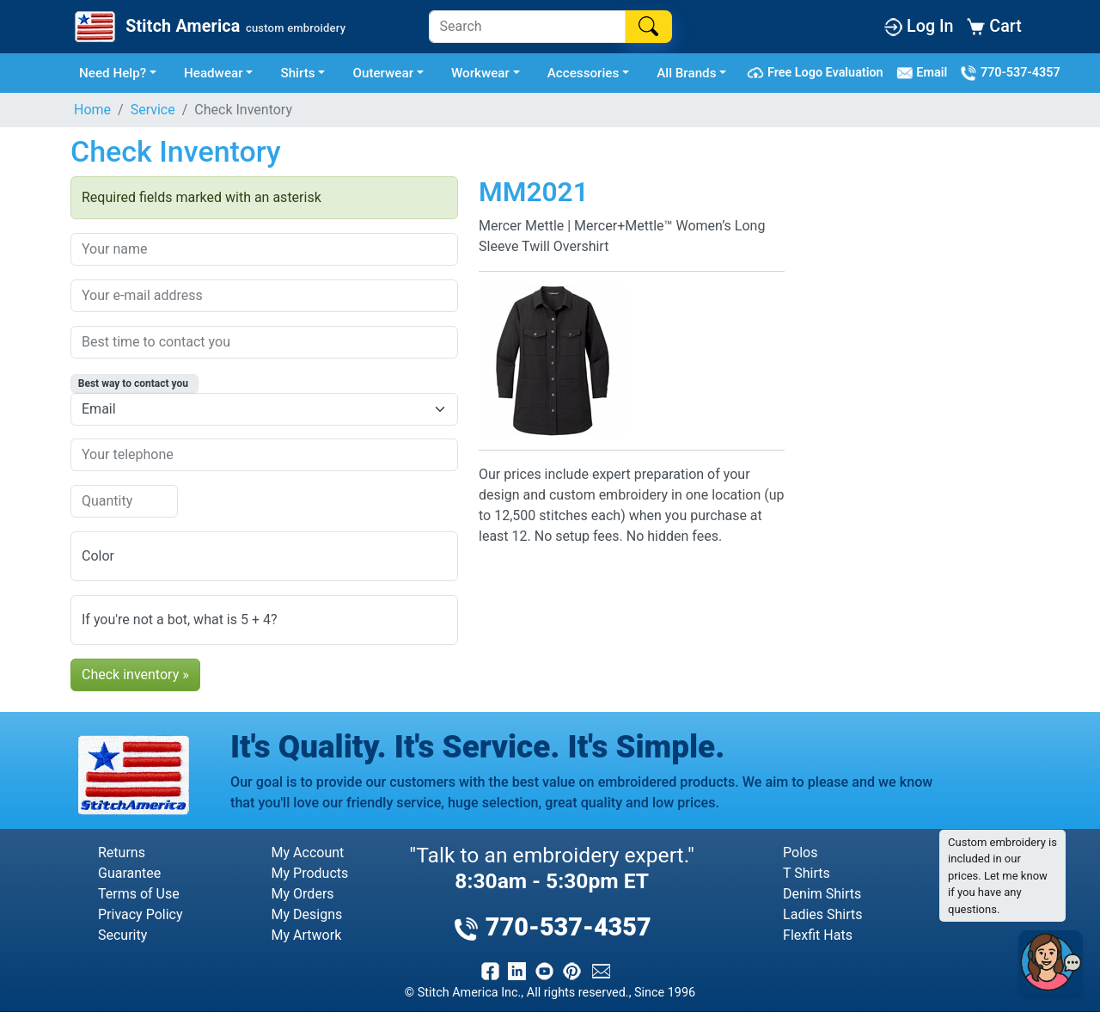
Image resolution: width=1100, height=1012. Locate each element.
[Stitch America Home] (208, 26)
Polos (800, 852)
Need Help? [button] (112, 73)
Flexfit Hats (817, 935)
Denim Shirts (822, 894)
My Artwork (307, 935)
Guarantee (129, 873)
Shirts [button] (297, 73)
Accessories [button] (583, 73)
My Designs (307, 914)
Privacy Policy (140, 914)
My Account (308, 852)
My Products (310, 873)
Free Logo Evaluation (818, 73)
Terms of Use (139, 894)
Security (122, 935)
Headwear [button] (213, 73)
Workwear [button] (480, 73)
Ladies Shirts (822, 914)
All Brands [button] (686, 73)
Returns (121, 852)
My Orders (303, 894)
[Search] (527, 26)
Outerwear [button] (382, 73)
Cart (994, 26)
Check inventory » (135, 674)
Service (153, 109)
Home (92, 109)
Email (925, 73)
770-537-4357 (1010, 73)
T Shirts (806, 873)
